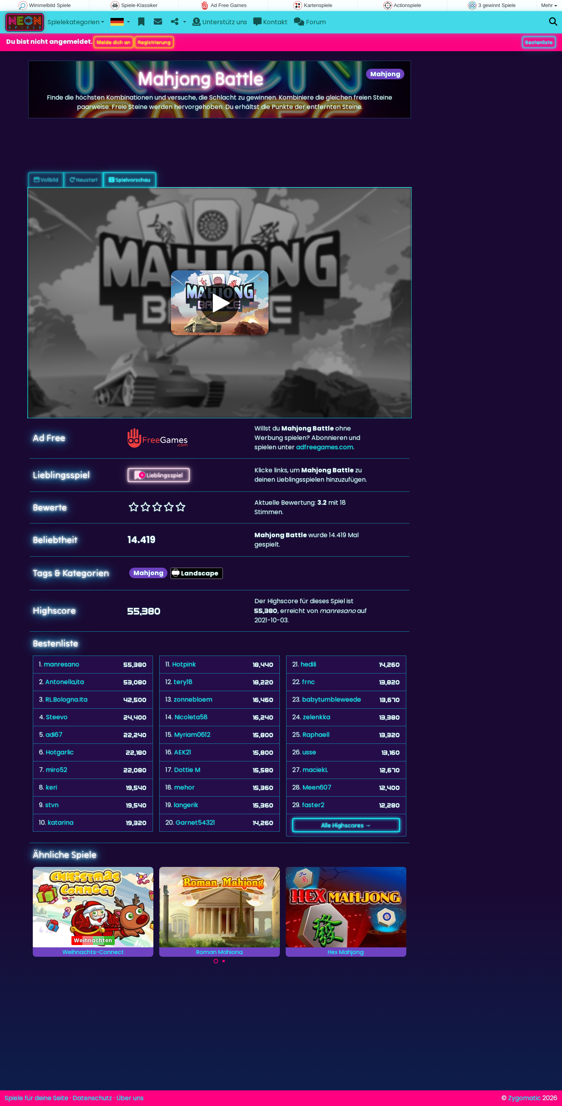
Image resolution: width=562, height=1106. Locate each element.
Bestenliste (539, 42)
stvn (52, 804)
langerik (186, 804)
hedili (308, 664)
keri (51, 787)
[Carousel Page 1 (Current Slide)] (215, 961)
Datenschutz (92, 1097)
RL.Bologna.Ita (66, 699)
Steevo (57, 717)
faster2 (313, 804)
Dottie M (187, 769)
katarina (60, 822)
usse (309, 752)
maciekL (315, 769)
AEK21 (182, 752)
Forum (310, 22)
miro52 (56, 769)
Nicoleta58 (191, 717)
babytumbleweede (331, 699)
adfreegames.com (324, 447)
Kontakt (270, 22)
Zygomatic (524, 1097)
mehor (184, 787)
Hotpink (184, 664)
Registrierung (154, 42)
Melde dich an (113, 42)
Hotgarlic (60, 752)
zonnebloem (193, 699)
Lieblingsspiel (159, 475)
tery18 (183, 681)
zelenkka (316, 717)
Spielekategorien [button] (74, 22)
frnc (308, 681)
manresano (61, 664)
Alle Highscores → (346, 825)
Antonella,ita (64, 681)
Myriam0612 (192, 734)
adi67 (54, 734)
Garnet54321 (195, 822)
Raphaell (315, 734)
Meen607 (316, 787)
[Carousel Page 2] (223, 961)
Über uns (130, 1097)
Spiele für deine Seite (36, 1097)
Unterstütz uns (219, 22)
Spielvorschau (129, 179)
